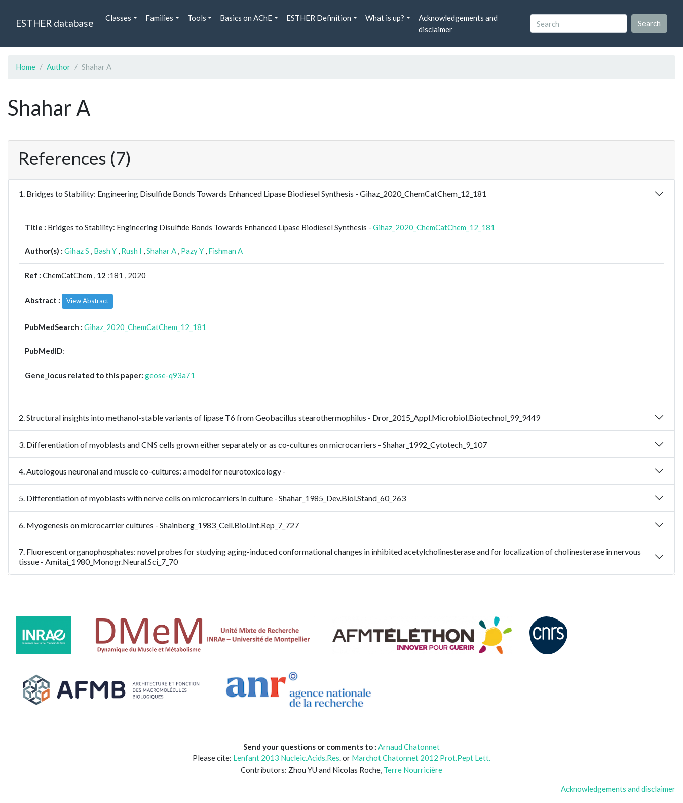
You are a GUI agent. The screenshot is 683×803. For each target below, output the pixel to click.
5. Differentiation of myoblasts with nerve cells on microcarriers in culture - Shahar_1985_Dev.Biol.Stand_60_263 (212, 498)
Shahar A (161, 251)
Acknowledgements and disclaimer (458, 23)
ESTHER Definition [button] (318, 17)
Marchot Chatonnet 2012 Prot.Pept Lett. (421, 757)
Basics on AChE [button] (246, 17)
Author (58, 66)
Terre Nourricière (413, 769)
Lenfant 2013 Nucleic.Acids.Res (286, 757)
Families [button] (159, 17)
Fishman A (225, 251)
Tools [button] (196, 17)
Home (25, 66)
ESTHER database (54, 23)
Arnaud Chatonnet (409, 746)
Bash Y (105, 251)
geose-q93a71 (170, 375)
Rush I (131, 251)
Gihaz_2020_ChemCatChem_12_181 (434, 227)
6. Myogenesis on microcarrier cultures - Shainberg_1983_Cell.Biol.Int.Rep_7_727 (159, 525)
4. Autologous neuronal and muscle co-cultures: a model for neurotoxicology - (152, 471)
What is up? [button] (384, 17)
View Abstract (87, 301)
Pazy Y (192, 251)
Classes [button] (118, 17)
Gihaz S (76, 251)
